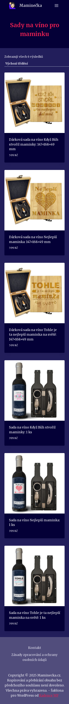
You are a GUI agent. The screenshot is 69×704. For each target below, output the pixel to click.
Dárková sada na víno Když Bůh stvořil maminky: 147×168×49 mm (33, 144)
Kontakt (34, 648)
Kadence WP (49, 695)
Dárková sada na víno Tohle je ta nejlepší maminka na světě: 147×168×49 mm (33, 334)
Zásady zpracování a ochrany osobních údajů (34, 657)
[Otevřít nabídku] (56, 5)
